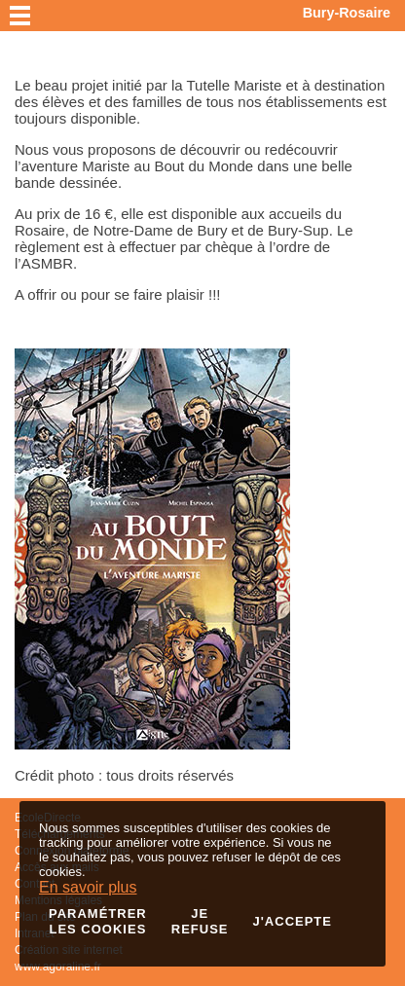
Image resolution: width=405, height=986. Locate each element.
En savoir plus (88, 887)
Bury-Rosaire (346, 12)
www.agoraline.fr (58, 966)
